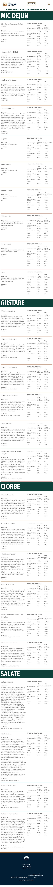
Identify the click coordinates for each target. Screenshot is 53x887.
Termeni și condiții (35, 874)
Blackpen (29, 880)
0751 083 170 (31, 4)
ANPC (35, 877)
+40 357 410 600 (26, 868)
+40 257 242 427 (26, 865)
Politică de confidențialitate (35, 875)
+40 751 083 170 (26, 866)
